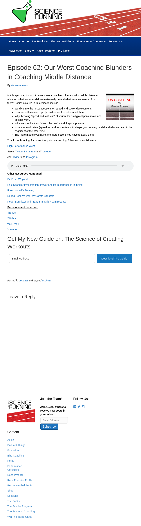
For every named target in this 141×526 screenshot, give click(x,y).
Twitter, (19, 151)
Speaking (12, 495)
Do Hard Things (16, 445)
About (22, 41)
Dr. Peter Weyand (17, 179)
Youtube (46, 151)
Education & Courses (90, 41)
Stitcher (11, 218)
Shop (28, 50)
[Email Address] (52, 258)
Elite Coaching (15, 455)
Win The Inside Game (19, 516)
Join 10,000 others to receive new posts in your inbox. (53, 410)
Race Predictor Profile (19, 480)
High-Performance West (21, 145)
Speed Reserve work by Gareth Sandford (30, 195)
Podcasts (114, 41)
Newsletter (15, 50)
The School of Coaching (21, 511)
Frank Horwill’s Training (20, 190)
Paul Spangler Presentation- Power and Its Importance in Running (44, 184)
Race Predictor (46, 50)
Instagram (30, 151)
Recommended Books (20, 485)
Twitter (16, 157)
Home (12, 41)
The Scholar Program (19, 506)
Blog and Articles (61, 41)
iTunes (11, 212)
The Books (38, 41)
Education (13, 450)
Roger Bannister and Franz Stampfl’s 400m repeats (36, 201)
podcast (23, 280)
